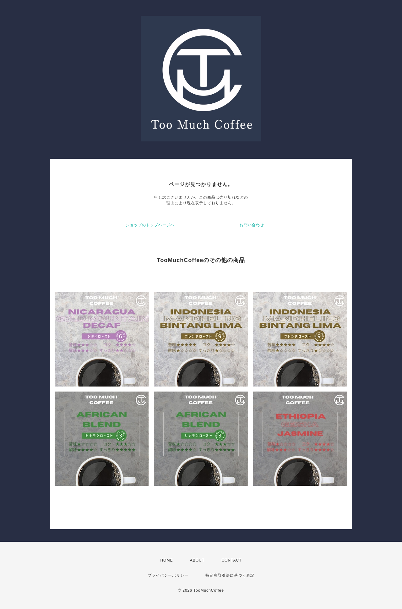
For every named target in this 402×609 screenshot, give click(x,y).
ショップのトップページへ (150, 225)
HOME (166, 560)
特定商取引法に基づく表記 (229, 575)
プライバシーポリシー (168, 575)
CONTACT (231, 560)
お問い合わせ (252, 225)
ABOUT (197, 560)
